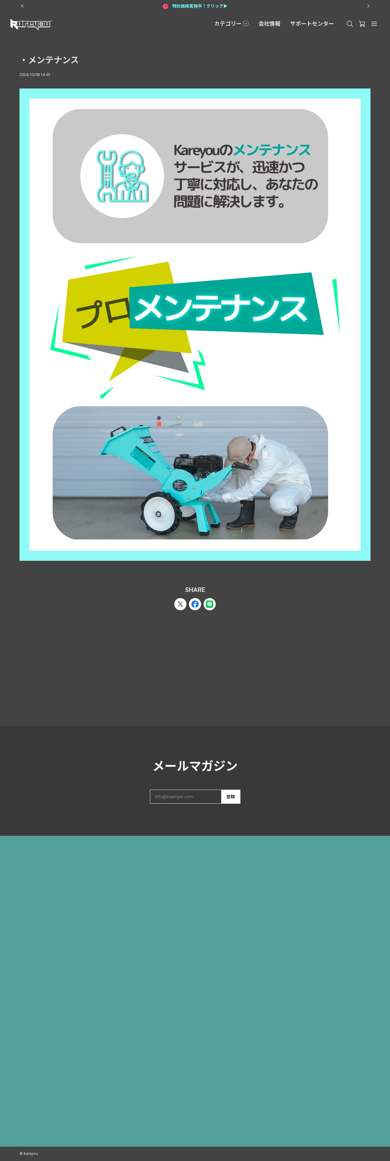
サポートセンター (312, 23)
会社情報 (269, 23)
